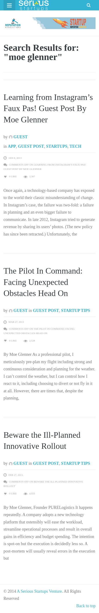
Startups (56, 146)
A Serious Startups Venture (39, 591)
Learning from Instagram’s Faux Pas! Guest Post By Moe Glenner (48, 108)
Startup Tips (75, 310)
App (12, 146)
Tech (75, 146)
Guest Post (31, 146)
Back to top (86, 606)
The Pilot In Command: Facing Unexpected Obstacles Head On (43, 282)
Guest (18, 137)
